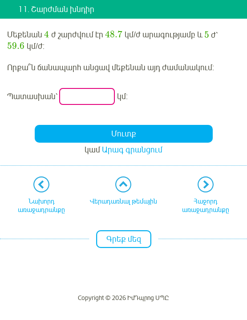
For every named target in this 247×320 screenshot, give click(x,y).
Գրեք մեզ (123, 239)
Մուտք (123, 134)
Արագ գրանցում (132, 150)
